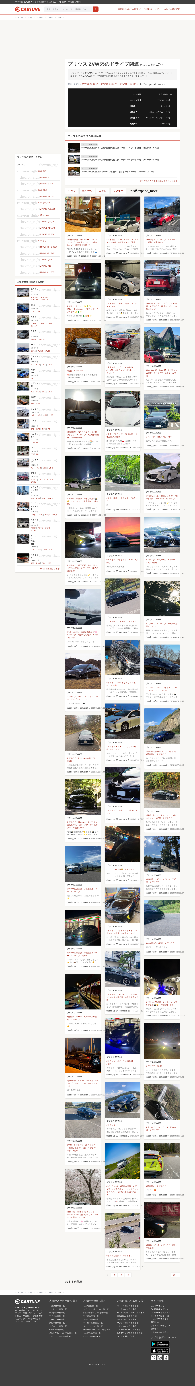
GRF (51, 550)
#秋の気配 (71, 432)
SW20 (33, 351)
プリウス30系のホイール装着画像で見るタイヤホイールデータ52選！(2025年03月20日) (120, 160)
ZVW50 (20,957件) (110, 84)
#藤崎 (69, 761)
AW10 (40, 351)
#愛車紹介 (111, 240)
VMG (39, 468)
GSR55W (45, 300)
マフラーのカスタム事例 (128, 1323)
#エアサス (161, 437)
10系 (33, 415)
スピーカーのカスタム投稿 (129, 1330)
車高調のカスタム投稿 (127, 1316)
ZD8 (38, 311)
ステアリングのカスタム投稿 (130, 1333)
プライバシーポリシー (161, 1326)
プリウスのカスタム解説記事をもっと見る (158, 181)
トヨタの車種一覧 (57, 1306)
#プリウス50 (112, 1186)
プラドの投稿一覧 (91, 1319)
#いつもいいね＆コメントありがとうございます (123, 1192)
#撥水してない (84, 635)
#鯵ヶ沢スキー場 (124, 931)
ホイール (87, 190)
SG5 (44, 365)
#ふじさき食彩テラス (87, 758)
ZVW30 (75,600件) (90, 84)
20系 (39, 415)
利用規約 (155, 1322)
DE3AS (34, 480)
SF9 (38, 365)
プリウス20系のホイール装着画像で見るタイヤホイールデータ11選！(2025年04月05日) (120, 148)
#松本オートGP (87, 240)
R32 (32, 498)
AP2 (38, 403)
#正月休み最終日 (114, 1256)
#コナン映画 (151, 562)
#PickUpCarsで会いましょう (80, 1215)
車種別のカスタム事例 (128, 9)
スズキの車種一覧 (57, 1323)
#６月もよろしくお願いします (159, 496)
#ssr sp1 (71, 1212)
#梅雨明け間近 (167, 1005)
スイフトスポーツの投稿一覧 (96, 1309)
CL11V (34, 323)
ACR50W (35, 297)
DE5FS (50, 480)
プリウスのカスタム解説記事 (84, 136)
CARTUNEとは (158, 1306)
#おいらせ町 (151, 370)
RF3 (44, 429)
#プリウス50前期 (125, 367)
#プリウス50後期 (85, 1081)
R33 (38, 498)
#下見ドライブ (127, 933)
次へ (175, 1275)
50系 (51, 415)
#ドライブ (128, 240)
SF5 (32, 365)
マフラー (118, 190)
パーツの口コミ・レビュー (151, 9)
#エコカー (116, 306)
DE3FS (42, 480)
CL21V (41, 323)
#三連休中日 (76, 437)
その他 (144, 191)
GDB (39, 550)
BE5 (32, 392)
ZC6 (32, 311)
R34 (43, 498)
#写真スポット (79, 828)
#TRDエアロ (80, 1083)
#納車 (120, 303)
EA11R (34, 339)
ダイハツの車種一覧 (58, 1326)
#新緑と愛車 (112, 498)
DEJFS (34, 482)
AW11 (47, 351)
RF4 (49, 429)
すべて (153, 84)
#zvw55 (110, 370)
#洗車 (127, 303)
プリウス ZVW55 (74, 235)
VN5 (45, 468)
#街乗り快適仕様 (82, 245)
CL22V (49, 323)
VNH (51, 468)
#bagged (82, 822)
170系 (47, 515)
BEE (44, 392)
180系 (54, 515)
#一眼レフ (122, 810)
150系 (40, 515)
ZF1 (32, 454)
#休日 (159, 1066)
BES (50, 392)
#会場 (116, 933)
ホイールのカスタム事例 (128, 1306)
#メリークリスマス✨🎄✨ (79, 306)
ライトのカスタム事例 (127, 1319)
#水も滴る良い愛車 (154, 943)
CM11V (34, 326)
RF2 (38, 429)
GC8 (33, 550)
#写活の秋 (150, 815)
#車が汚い (150, 240)
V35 (49, 563)
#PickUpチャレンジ (86, 1212)
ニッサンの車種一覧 (58, 1309)
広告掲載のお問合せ (160, 1332)
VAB (32, 378)
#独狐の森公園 (117, 997)
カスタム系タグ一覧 (126, 1336)
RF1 (32, 429)
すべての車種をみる (92, 1336)
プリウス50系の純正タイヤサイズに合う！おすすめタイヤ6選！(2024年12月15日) (118, 172)
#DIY (119, 240)
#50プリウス (123, 994)
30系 (45, 415)
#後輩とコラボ (152, 1245)
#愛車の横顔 (125, 1186)
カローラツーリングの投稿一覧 (97, 1330)
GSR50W (35, 300)
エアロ (103, 190)
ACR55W (44, 297)
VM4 (33, 468)
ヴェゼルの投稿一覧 (92, 1333)
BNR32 (51, 498)
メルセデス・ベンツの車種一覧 (63, 1333)
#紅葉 (69, 371)
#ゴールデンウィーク (116, 621)
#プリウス (71, 565)
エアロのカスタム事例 (127, 1326)
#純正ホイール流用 (126, 242)
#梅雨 (109, 434)
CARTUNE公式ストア (160, 1313)
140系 (33, 515)
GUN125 (34, 443)
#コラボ (171, 560)
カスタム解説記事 (172, 9)
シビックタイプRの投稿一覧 (95, 1313)
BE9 (38, 392)
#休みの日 (111, 994)
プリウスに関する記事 (89, 144)
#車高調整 (87, 501)
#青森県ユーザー (114, 746)
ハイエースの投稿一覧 (93, 1323)
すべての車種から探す (50, 569)
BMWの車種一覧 (56, 1330)
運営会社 (155, 1329)
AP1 (32, 403)
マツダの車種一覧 (57, 1316)
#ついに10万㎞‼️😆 (115, 869)
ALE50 (33, 531)
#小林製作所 (72, 240)
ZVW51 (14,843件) (129, 84)
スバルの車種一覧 (57, 1319)
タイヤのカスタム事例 (127, 1309)
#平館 (69, 1145)
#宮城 (131, 810)
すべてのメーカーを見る (60, 1336)
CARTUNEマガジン (160, 1309)
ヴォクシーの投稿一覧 (93, 1326)
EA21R (42, 339)
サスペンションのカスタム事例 (131, 1313)
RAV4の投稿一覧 (90, 1306)
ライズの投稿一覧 (91, 1316)
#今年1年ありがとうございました (161, 751)
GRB (45, 550)
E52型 (48, 528)
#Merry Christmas (75, 309)
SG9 (50, 365)
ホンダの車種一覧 (57, 1313)
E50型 (33, 528)
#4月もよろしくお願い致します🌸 (82, 632)
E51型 (40, 528)
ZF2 (38, 454)
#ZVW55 (160, 499)
